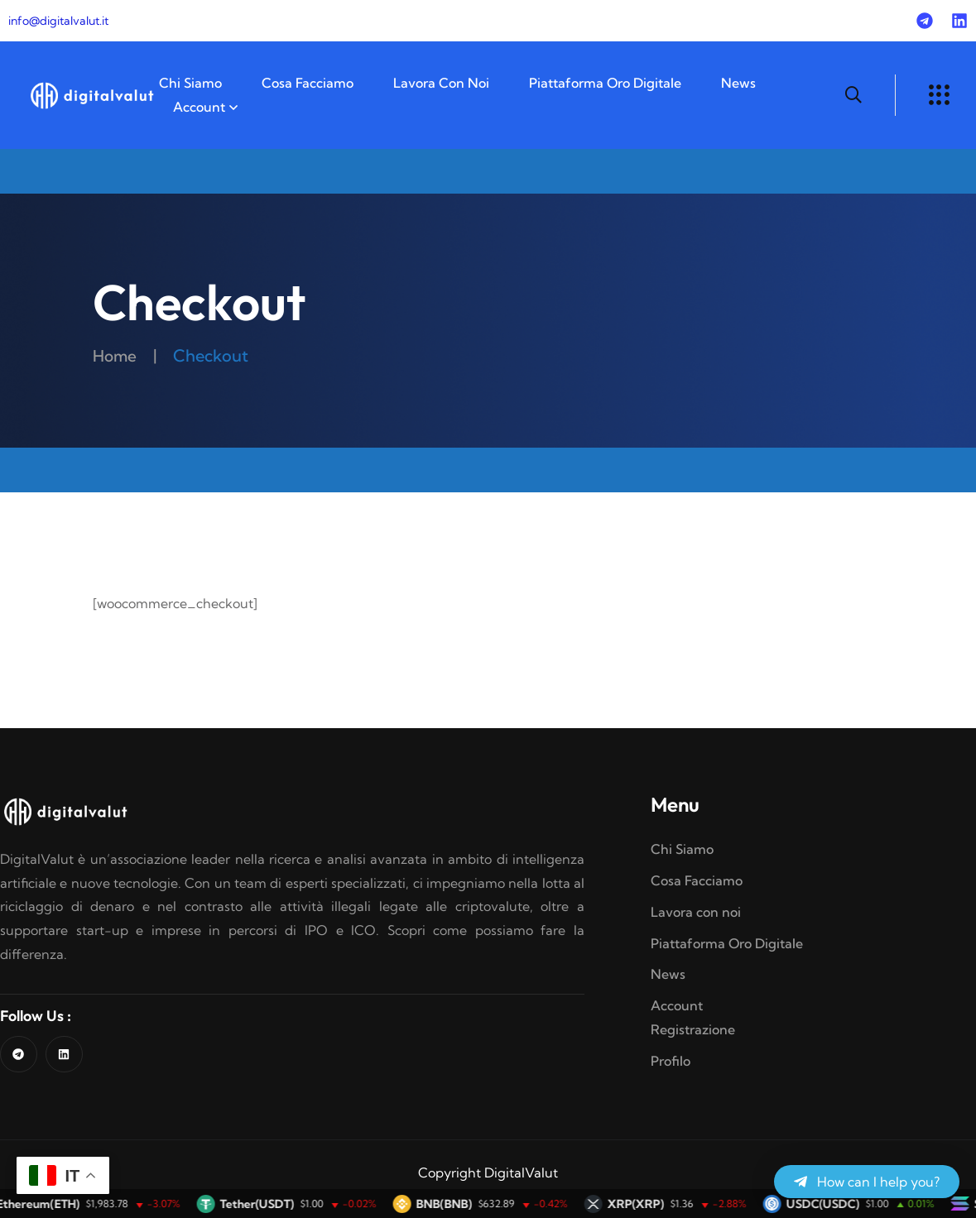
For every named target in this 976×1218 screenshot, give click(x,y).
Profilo (670, 1061)
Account (199, 106)
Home (116, 355)
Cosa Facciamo (307, 82)
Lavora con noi (441, 82)
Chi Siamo (190, 82)
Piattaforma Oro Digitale (605, 82)
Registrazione (693, 1029)
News (738, 82)
